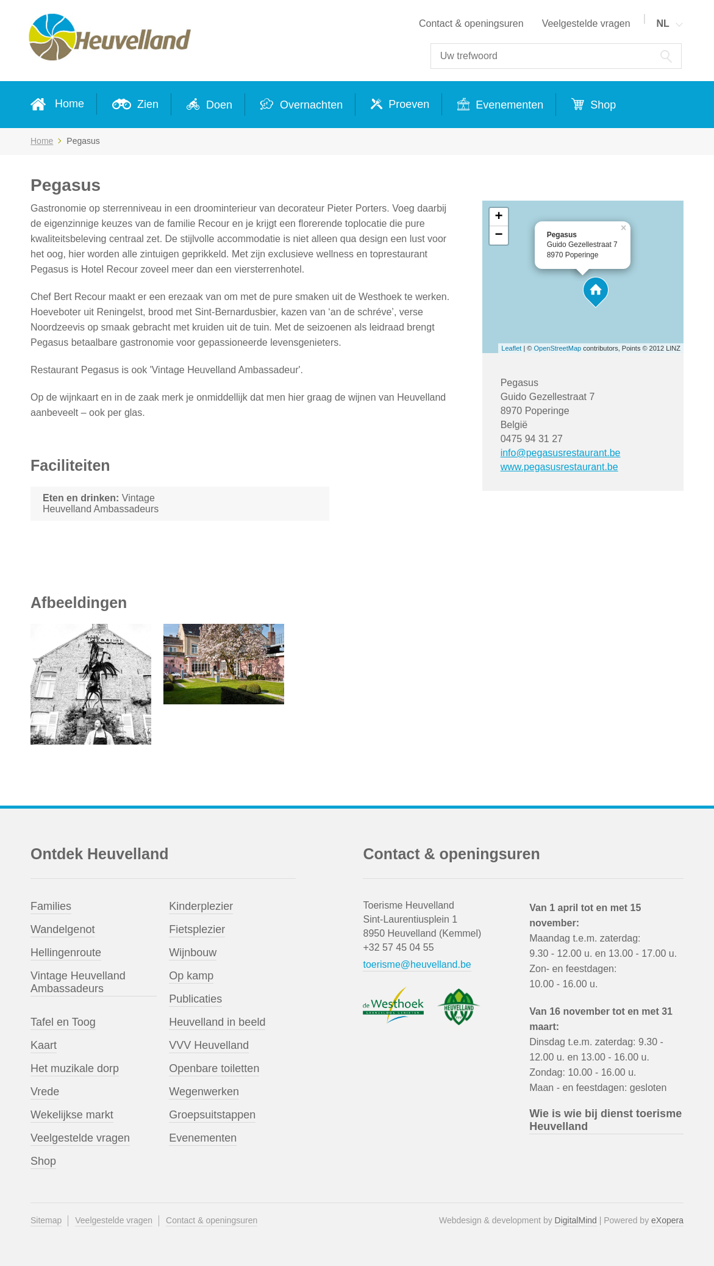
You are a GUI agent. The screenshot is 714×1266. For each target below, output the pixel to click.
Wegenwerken (204, 1091)
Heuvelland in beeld (217, 1022)
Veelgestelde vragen (586, 23)
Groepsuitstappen (212, 1115)
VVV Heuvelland (209, 1045)
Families (50, 906)
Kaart (43, 1045)
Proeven (407, 104)
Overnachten (310, 105)
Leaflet (511, 348)
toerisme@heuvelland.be (417, 964)
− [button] (499, 235)
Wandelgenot (62, 929)
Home (69, 104)
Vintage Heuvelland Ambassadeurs (78, 982)
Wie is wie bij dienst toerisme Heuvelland (605, 1119)
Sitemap (46, 1220)
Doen (217, 105)
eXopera (667, 1220)
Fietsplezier (197, 929)
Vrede (44, 1091)
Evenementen (508, 105)
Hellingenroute (65, 952)
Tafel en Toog (63, 1022)
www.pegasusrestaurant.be (559, 467)
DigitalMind (576, 1220)
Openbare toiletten (214, 1068)
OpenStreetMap (558, 348)
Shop (601, 105)
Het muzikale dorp (74, 1068)
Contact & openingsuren (471, 23)
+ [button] (499, 217)
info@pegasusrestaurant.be (561, 453)
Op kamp (191, 976)
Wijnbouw (192, 952)
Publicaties (195, 999)
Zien (146, 104)
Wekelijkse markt (71, 1115)
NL (662, 23)
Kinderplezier (201, 906)
